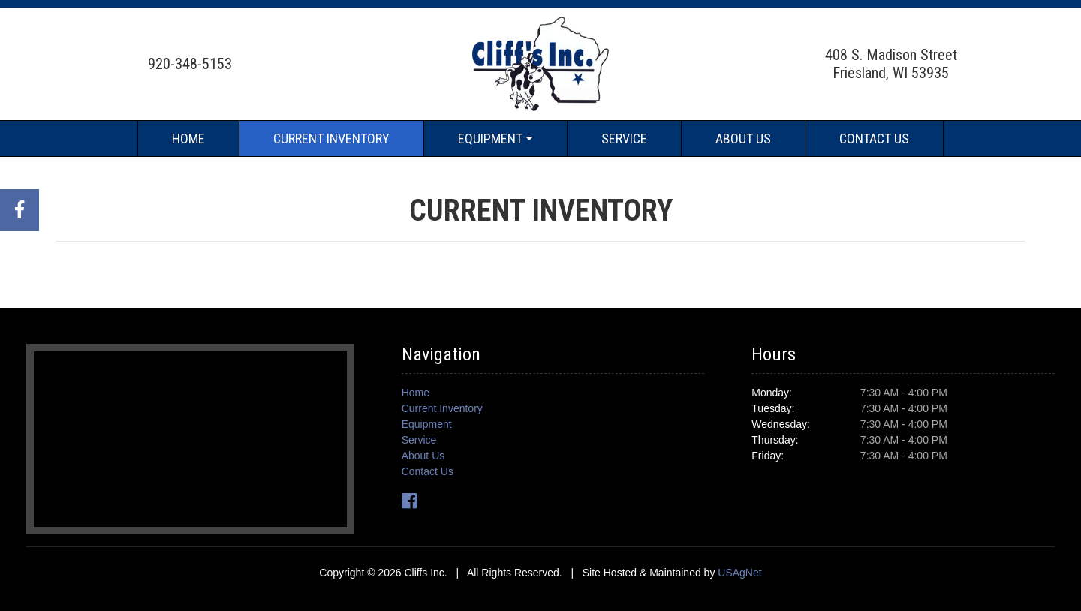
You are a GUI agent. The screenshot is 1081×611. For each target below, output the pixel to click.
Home (188, 138)
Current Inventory (331, 138)
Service (624, 138)
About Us (743, 138)
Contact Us (874, 138)
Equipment (490, 138)
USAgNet (739, 573)
